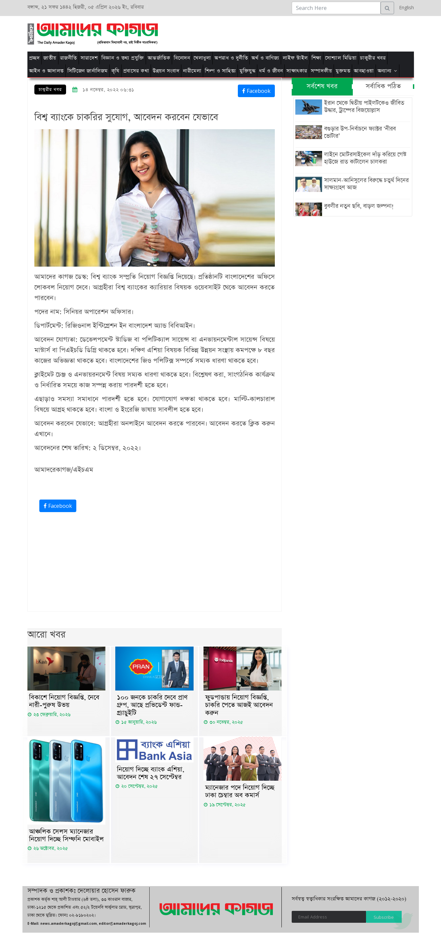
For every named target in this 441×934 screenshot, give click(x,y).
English (405, 7)
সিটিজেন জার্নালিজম (87, 70)
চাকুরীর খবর (373, 58)
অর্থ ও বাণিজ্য (265, 58)
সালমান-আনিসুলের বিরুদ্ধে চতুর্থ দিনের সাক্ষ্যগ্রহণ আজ (365, 184)
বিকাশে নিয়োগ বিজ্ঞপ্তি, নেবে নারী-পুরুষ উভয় (64, 702)
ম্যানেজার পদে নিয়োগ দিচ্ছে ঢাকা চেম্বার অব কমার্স (240, 793)
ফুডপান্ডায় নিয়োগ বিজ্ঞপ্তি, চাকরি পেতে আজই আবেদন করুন (239, 706)
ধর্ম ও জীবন (271, 70)
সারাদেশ (89, 58)
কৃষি (115, 70)
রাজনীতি (68, 58)
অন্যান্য (385, 70)
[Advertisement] (304, 33)
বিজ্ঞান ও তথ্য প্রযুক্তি (122, 58)
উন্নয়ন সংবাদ (166, 70)
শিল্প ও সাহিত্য (220, 70)
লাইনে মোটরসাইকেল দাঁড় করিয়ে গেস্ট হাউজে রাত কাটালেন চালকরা (364, 158)
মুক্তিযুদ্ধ (247, 70)
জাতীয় (49, 58)
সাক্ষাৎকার (296, 70)
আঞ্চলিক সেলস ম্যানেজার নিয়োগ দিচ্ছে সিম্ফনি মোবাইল (66, 836)
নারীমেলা (192, 70)
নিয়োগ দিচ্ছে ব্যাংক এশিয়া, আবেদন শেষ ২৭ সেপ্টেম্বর (150, 774)
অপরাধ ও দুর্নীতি (231, 58)
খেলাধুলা (202, 58)
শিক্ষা (316, 58)
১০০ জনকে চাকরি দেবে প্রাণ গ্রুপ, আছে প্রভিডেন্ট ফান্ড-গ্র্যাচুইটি (152, 706)
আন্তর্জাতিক (159, 58)
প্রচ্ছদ (34, 58)
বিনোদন (182, 58)
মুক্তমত (343, 70)
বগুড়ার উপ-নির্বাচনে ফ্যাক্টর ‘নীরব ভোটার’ (359, 132)
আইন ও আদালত (46, 70)
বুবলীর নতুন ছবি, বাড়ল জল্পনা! (358, 206)
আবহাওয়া (364, 70)
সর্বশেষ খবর (322, 86)
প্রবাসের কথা (136, 70)
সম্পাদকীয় (321, 70)
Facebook (256, 91)
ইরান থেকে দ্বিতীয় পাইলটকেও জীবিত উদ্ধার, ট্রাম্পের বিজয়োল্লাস (363, 106)
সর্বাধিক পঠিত (383, 86)
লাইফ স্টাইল (295, 58)
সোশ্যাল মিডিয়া (341, 58)
